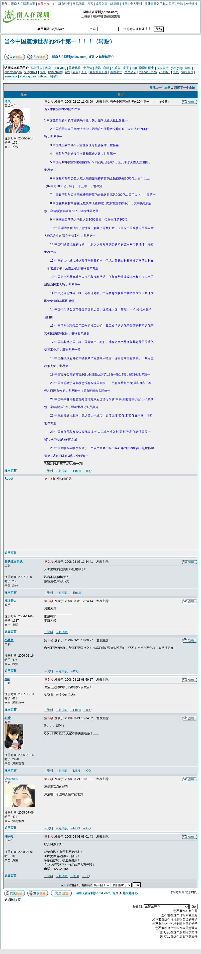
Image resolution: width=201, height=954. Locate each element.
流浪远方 (116, 72)
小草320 (164, 72)
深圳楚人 (36, 68)
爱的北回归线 (98, 72)
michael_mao (148, 72)
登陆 (180, 4)
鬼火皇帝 (163, 68)
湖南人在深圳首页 (23, 4)
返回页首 (11, 470)
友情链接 (191, 4)
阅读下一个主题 (184, 87)
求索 (48, 68)
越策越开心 (106, 57)
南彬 (176, 72)
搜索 (90, 4)
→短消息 (62, 471)
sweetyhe (11, 76)
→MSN (75, 771)
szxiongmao (28, 76)
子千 (84, 72)
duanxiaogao (13, 72)
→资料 (48, 471)
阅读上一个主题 (159, 87)
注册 (125, 4)
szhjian (42, 76)
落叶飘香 (75, 68)
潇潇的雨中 (146, 68)
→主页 (74, 876)
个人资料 (136, 4)
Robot (9, 478)
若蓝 (75, 72)
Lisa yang (59, 68)
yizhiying (177, 68)
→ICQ (87, 471)
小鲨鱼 (116, 68)
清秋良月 (187, 72)
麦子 (126, 68)
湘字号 (54, 76)
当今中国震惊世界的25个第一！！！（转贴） (59, 41)
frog (134, 68)
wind (188, 68)
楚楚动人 (130, 72)
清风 (98, 68)
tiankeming (55, 72)
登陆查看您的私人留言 (160, 4)
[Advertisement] (82, 516)
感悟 (43, 72)
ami (67, 72)
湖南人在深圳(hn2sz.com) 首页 (73, 57)
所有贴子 (64, 4)
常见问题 (79, 4)
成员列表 (101, 4)
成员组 (114, 4)
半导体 (87, 68)
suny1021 (30, 72)
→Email (75, 471)
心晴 (106, 68)
